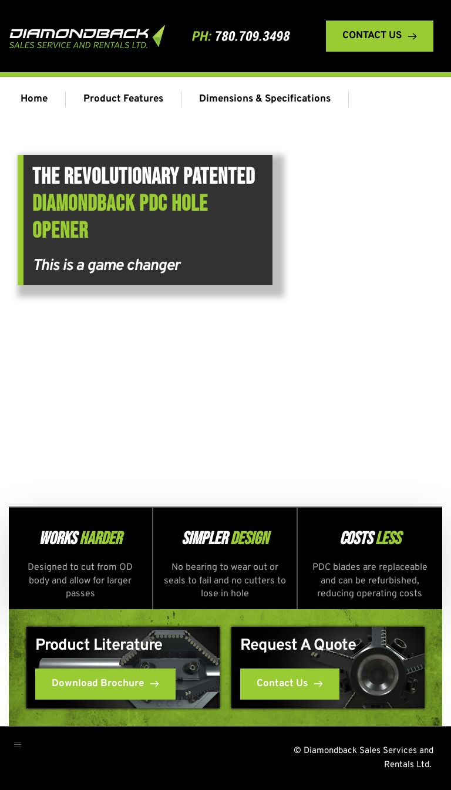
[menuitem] (37, 99)
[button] (23, 749)
